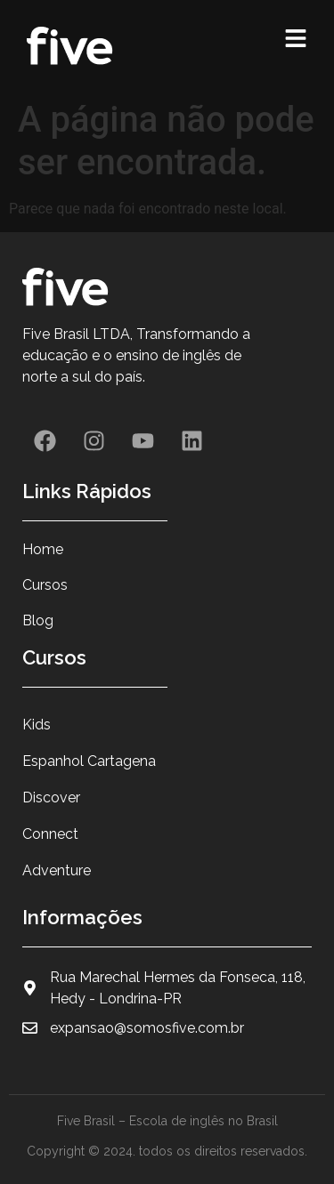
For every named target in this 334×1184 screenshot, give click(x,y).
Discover (51, 797)
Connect (50, 834)
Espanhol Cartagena (89, 761)
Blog (37, 620)
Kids (36, 724)
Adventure (56, 870)
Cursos (45, 584)
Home (42, 549)
